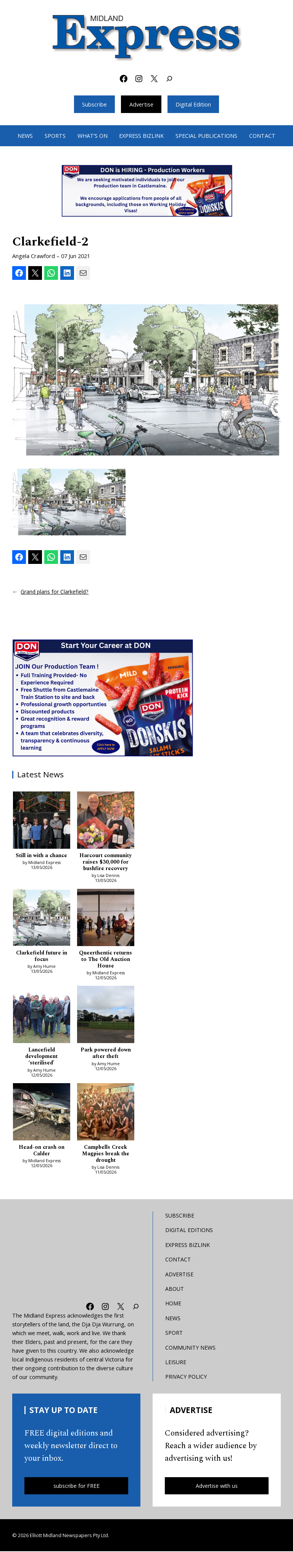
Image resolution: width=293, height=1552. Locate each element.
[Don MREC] (103, 697)
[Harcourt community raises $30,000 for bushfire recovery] (105, 821)
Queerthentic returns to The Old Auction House (105, 959)
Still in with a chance (41, 855)
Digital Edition (193, 104)
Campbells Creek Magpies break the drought (105, 1154)
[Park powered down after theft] (105, 1016)
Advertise (141, 104)
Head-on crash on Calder (41, 1151)
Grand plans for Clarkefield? (56, 591)
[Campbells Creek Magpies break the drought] (105, 1113)
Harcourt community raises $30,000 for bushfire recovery (105, 862)
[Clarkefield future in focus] (41, 918)
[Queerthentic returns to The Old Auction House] (105, 918)
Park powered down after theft (105, 1053)
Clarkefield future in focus (42, 956)
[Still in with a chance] (41, 821)
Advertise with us (216, 1486)
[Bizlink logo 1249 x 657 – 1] (146, 191)
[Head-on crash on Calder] (41, 1113)
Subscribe (94, 104)
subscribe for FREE (76, 1486)
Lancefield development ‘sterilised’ (41, 1057)
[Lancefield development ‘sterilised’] (41, 1016)
